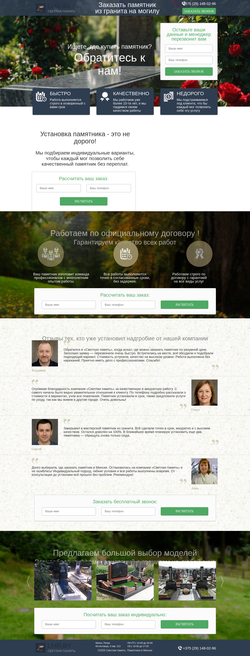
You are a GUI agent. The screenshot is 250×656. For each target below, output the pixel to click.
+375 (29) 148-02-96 (199, 4)
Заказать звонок (199, 11)
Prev (28, 581)
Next (222, 581)
